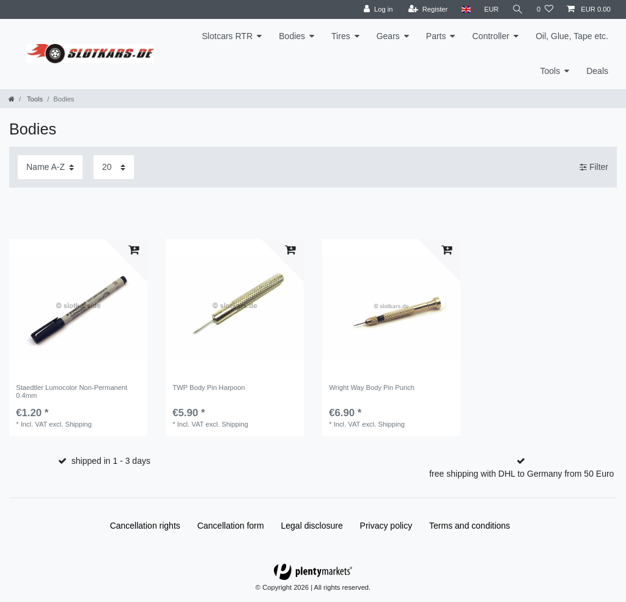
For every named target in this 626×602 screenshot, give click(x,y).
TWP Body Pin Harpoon (208, 387)
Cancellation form (230, 525)
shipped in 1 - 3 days (111, 461)
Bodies (292, 36)
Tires (340, 36)
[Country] (465, 9)
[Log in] (378, 9)
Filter (594, 167)
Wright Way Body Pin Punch (371, 387)
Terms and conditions (469, 525)
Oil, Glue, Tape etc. (572, 36)
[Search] (518, 9)
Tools (550, 71)
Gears (388, 36)
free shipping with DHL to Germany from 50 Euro (521, 474)
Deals (597, 71)
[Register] (428, 9)
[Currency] (491, 9)
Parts (436, 36)
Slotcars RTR (227, 36)
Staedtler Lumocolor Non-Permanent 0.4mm (71, 391)
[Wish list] (545, 9)
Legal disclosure (312, 525)
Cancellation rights (145, 525)
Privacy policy (386, 525)
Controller (490, 36)
